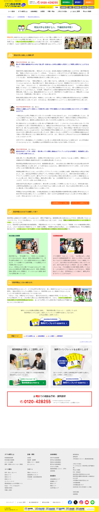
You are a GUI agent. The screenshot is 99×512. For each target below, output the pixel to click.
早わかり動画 (76, 470)
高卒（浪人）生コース (11, 472)
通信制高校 (91, 7)
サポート (30, 469)
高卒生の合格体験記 (55, 460)
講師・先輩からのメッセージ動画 (14, 464)
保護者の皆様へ (9, 488)
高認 (70, 7)
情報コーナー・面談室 (33, 462)
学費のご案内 (8, 490)
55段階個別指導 (58, 235)
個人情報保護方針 (34, 502)
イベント (29, 479)
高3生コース (8, 479)
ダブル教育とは (30, 336)
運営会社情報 (45, 502)
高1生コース (8, 474)
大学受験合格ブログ (78, 484)
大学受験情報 (76, 482)
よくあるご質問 (21, 502)
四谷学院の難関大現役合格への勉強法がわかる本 (83, 477)
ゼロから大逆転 (54, 466)
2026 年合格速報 (54, 457)
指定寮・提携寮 (31, 460)
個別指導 (63, 7)
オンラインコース (9, 481)
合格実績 (52, 471)
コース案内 (50, 336)
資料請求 (78, 2)
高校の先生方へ (57, 502)
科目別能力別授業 (14, 235)
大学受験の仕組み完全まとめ (80, 480)
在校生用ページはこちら (46, 7)
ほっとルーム (31, 464)
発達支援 (84, 7)
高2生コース (8, 477)
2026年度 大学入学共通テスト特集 (82, 487)
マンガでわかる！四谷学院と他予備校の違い (83, 466)
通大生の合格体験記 (55, 464)
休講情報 (75, 494)
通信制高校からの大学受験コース (14, 483)
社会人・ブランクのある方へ (12, 485)
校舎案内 (88, 2)
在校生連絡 (76, 492)
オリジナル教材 (9, 462)
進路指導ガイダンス (32, 474)
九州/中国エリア (54, 488)
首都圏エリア (53, 481)
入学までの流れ (77, 463)
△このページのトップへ (86, 341)
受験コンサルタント (32, 472)
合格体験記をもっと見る (59, 203)
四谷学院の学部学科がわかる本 (81, 474)
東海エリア (53, 483)
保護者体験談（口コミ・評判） (58, 468)
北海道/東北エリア (55, 479)
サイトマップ (10, 502)
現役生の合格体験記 (55, 462)
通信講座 (77, 7)
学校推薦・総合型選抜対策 (34, 477)
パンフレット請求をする (79, 203)
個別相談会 (66, 2)
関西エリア (53, 485)
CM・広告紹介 (77, 472)
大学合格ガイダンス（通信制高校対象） (83, 458)
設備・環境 (30, 454)
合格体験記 (41, 336)
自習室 (29, 457)
